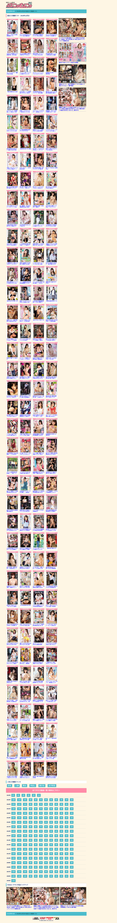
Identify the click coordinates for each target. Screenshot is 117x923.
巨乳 (9, 786)
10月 (25, 799)
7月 (41, 799)
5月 (18, 795)
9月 (30, 799)
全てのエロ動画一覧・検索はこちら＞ (46, 790)
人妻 (17, 786)
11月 (19, 799)
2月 (34, 795)
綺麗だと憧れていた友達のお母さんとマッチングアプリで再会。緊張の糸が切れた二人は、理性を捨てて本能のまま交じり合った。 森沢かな (72, 109)
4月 (23, 795)
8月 (36, 799)
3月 (28, 795)
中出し (32, 786)
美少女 (41, 786)
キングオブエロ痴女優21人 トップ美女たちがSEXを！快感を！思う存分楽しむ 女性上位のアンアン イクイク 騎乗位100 (72, 39)
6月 (13, 795)
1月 (39, 795)
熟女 (24, 786)
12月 (13, 799)
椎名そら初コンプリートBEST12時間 (68, 62)
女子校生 (52, 786)
